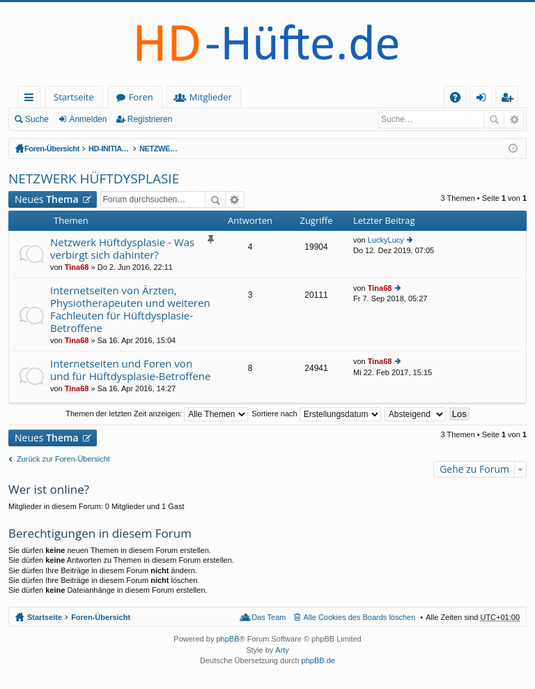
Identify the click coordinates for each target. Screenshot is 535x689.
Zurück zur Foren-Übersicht (63, 459)
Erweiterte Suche (513, 119)
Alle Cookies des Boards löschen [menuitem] (360, 617)
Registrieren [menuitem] (510, 99)
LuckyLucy (386, 240)
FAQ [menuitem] (459, 99)
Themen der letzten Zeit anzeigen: (156, 413)
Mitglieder (210, 97)
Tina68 (77, 267)
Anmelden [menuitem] (485, 99)
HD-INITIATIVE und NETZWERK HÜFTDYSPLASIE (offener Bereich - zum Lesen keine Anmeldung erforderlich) (131, 148)
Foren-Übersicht (52, 148)
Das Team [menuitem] (268, 617)
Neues (47, 199)
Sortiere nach (315, 413)
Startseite (74, 97)
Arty (282, 650)
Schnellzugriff (32, 99)
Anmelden (88, 119)
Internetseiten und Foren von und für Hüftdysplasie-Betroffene (130, 370)
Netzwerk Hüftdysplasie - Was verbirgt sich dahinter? (122, 249)
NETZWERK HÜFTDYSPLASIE (223, 148)
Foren (141, 97)
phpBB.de (318, 660)
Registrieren (150, 119)
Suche (37, 119)
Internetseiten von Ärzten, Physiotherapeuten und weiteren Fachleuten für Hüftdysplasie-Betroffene (130, 309)
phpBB (227, 639)
